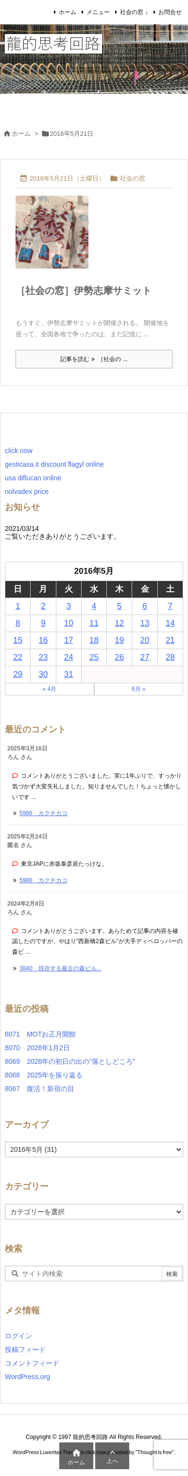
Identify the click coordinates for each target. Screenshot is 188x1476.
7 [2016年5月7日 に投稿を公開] (170, 606)
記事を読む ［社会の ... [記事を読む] (93, 359)
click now (19, 451)
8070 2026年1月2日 (41, 1048)
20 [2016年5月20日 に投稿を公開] (145, 640)
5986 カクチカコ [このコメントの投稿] (43, 813)
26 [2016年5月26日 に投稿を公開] (119, 657)
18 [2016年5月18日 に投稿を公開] (94, 640)
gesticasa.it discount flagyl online (54, 464)
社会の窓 (132, 178)
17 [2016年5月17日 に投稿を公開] (68, 640)
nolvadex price (27, 491)
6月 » (139, 689)
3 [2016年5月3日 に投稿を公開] (68, 606)
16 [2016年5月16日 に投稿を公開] (43, 640)
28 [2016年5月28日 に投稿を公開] (170, 657)
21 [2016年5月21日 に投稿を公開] (170, 640)
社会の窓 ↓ (134, 12)
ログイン (18, 1336)
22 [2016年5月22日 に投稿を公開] (17, 657)
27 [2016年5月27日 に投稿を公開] (145, 657)
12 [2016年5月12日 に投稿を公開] (119, 623)
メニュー (98, 12)
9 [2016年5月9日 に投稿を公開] (43, 623)
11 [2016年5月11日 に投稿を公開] (94, 623)
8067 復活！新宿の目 (39, 1089)
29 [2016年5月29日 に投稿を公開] (17, 674)
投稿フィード (25, 1349)
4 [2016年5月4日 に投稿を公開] (94, 606)
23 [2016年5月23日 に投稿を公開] (43, 657)
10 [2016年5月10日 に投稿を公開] (68, 623)
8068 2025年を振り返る (44, 1075)
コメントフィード (32, 1363)
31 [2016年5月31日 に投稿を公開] (68, 674)
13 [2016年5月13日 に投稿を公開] (145, 623)
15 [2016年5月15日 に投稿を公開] (17, 640)
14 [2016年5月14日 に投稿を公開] (170, 623)
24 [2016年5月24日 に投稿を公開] (68, 657)
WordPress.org (27, 1377)
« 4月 (49, 689)
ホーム (67, 12)
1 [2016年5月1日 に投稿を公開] (18, 606)
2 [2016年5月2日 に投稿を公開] (43, 606)
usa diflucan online (33, 478)
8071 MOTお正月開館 (40, 1034)
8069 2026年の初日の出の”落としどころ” (70, 1061)
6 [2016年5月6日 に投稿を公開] (144, 606)
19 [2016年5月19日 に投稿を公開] (119, 640)
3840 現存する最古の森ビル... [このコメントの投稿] (60, 968)
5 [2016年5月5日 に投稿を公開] (119, 606)
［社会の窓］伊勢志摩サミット (84, 290)
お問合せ (170, 12)
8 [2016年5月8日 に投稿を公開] (18, 623)
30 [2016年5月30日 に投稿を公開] (43, 674)
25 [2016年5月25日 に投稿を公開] (94, 657)
